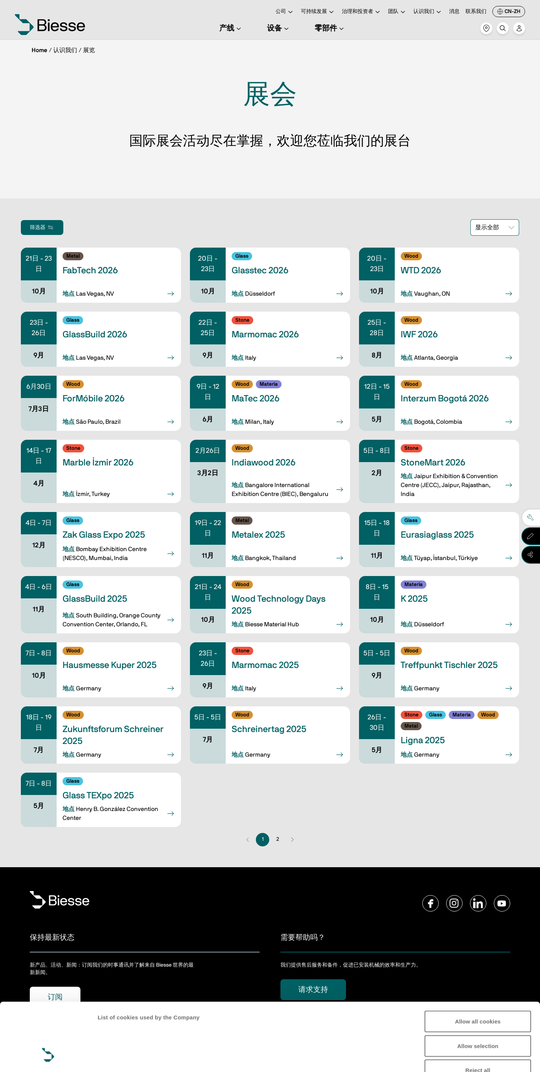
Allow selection (478, 987)
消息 (454, 11)
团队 (397, 12)
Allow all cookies (478, 963)
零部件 (330, 28)
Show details (115, 1057)
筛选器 (42, 227)
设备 (279, 28)
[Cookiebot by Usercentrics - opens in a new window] (48, 1057)
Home (39, 50)
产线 (231, 28)
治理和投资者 (362, 12)
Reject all (478, 1012)
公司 (285, 12)
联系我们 (476, 11)
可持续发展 (318, 12)
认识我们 (428, 12)
